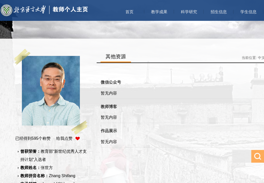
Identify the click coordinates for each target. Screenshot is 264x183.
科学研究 (189, 12)
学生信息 (248, 12)
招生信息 (219, 12)
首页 (129, 12)
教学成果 (159, 12)
